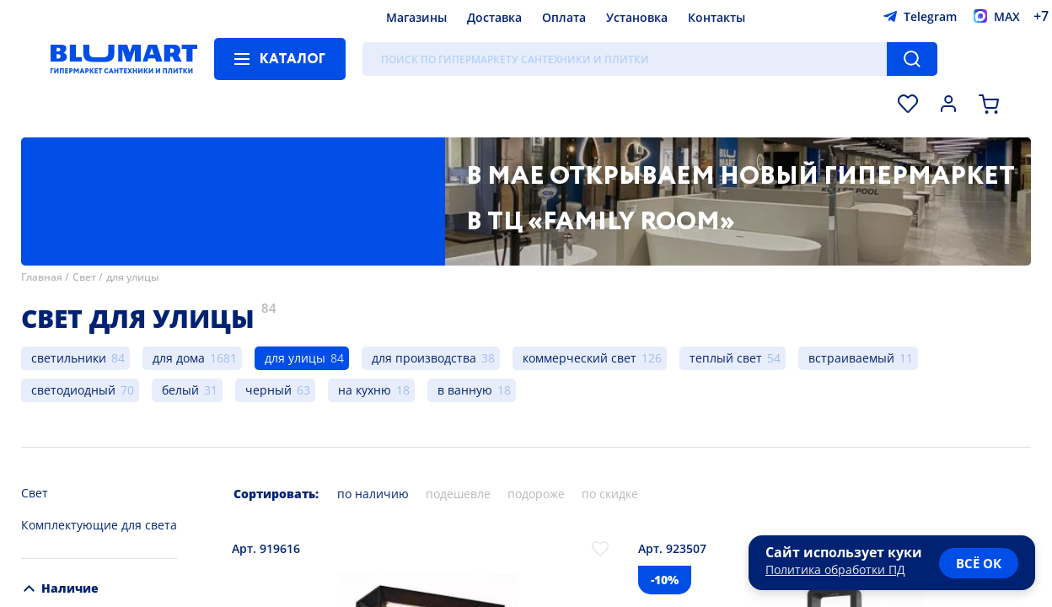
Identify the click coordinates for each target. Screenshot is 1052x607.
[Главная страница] (124, 59)
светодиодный (73, 390)
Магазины (416, 17)
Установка (637, 17)
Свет (84, 277)
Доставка (494, 17)
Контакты (716, 17)
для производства (424, 358)
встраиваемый (851, 358)
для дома (179, 358)
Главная (41, 277)
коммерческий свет (579, 358)
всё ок (978, 563)
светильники (68, 358)
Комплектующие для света (99, 525)
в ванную (464, 390)
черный (268, 390)
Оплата (564, 17)
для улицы (132, 277)
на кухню (364, 390)
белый (180, 390)
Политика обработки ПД (835, 569)
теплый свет (726, 358)
